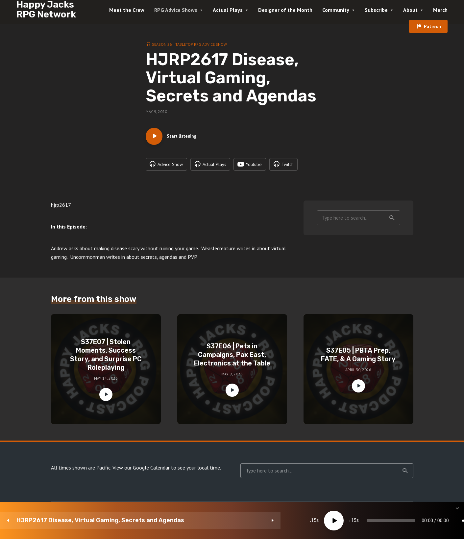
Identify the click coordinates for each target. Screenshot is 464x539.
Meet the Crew (126, 10)
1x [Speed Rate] (388, 520)
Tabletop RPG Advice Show (201, 44)
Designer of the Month (285, 10)
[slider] (271, 520)
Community (335, 10)
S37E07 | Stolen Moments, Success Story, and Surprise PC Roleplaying (106, 358)
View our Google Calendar (141, 471)
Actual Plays (228, 10)
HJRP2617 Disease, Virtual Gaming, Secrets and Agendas (68, 520)
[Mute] (369, 520)
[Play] (190, 520)
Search (392, 221)
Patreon (432, 26)
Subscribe (376, 10)
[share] (428, 520)
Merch (440, 10)
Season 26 (162, 44)
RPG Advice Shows (175, 10)
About (410, 10)
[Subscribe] (408, 520)
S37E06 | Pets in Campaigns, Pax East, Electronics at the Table (232, 357)
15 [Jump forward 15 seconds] (209, 520)
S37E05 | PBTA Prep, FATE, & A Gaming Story (358, 358)
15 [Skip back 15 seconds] (169, 520)
